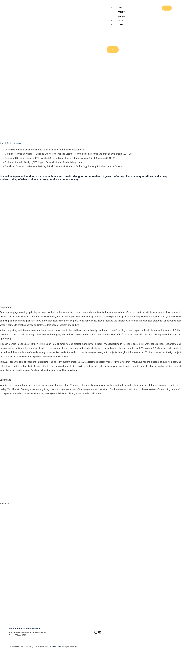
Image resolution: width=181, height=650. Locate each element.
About (120, 20)
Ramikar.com (57, 646)
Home (120, 8)
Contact (121, 24)
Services (121, 16)
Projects (121, 12)
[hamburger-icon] (167, 8)
